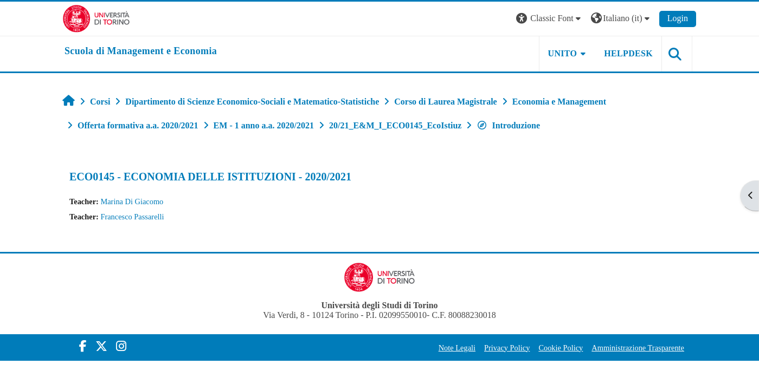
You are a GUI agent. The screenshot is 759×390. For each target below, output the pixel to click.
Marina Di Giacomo (131, 201)
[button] (549, 18)
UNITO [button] (562, 53)
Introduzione (508, 125)
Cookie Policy (560, 347)
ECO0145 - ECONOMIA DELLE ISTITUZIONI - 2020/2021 (210, 177)
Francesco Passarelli (132, 216)
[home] (141, 51)
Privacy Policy (507, 347)
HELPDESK (628, 53)
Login (677, 18)
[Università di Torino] (96, 17)
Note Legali (457, 347)
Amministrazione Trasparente (637, 347)
